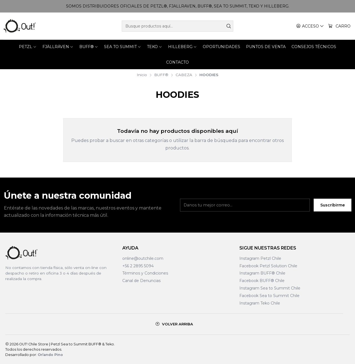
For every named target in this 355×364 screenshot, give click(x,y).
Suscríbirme (332, 208)
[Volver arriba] (174, 324)
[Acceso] (310, 26)
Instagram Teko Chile (259, 303)
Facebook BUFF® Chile (262, 280)
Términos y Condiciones (145, 273)
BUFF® (161, 75)
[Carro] (339, 26)
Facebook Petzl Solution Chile (268, 265)
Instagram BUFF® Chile (262, 273)
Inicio (142, 75)
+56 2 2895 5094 (138, 265)
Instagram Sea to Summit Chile (269, 288)
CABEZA (184, 75)
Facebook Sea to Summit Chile (269, 295)
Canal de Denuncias (141, 280)
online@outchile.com (142, 258)
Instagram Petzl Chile (260, 258)
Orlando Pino (50, 355)
